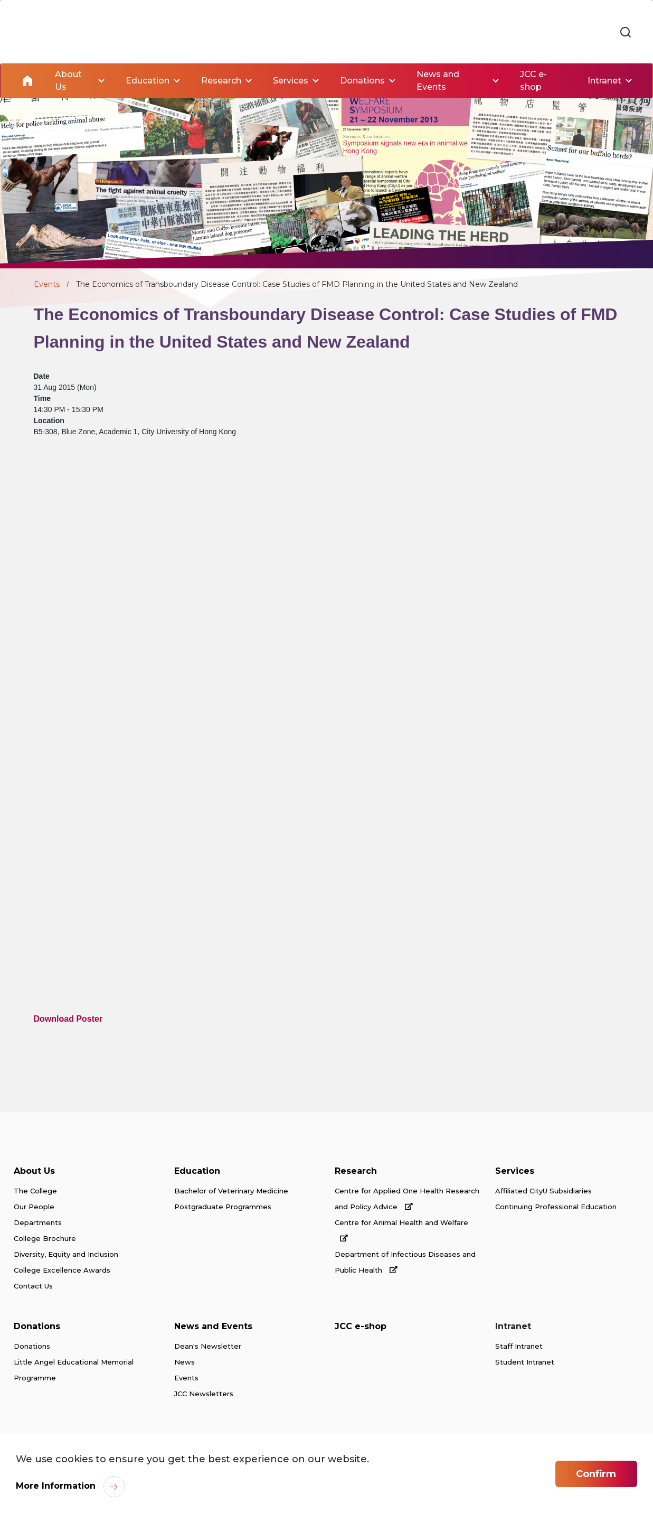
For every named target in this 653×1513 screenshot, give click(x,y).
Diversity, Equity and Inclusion (66, 1254)
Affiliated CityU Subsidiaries (543, 1191)
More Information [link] (56, 1486)
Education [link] (147, 81)
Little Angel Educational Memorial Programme (74, 1370)
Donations (37, 1326)
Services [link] (290, 81)
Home (27, 80)
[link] (625, 33)
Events (47, 284)
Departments (38, 1222)
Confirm (596, 1474)
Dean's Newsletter (207, 1346)
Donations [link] (362, 81)
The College (35, 1191)
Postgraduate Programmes (222, 1206)
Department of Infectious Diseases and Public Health (405, 1262)
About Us (34, 1171)
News (184, 1362)
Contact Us (33, 1286)
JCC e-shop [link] (533, 80)
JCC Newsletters (203, 1393)
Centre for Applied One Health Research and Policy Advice (407, 1199)
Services (514, 1171)
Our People (34, 1206)
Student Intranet (524, 1362)
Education (197, 1171)
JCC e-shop (360, 1326)
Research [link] (221, 81)
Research (356, 1171)
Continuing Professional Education (556, 1206)
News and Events (213, 1326)
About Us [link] (68, 80)
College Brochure (45, 1238)
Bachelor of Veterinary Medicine (231, 1191)
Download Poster (68, 1018)
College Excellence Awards (62, 1270)
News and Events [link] (438, 80)
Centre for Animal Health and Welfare (401, 1230)
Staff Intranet (519, 1346)
